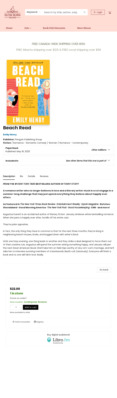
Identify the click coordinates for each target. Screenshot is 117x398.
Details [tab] (31, 176)
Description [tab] (9, 176)
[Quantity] (16, 307)
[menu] (58, 28)
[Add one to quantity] (20, 307)
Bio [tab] (21, 176)
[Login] (98, 12)
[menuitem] (9, 28)
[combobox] (34, 12)
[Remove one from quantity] (12, 307)
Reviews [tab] (44, 176)
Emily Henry (10, 134)
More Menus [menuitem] (84, 28)
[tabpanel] (58, 223)
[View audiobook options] (58, 338)
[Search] (85, 12)
